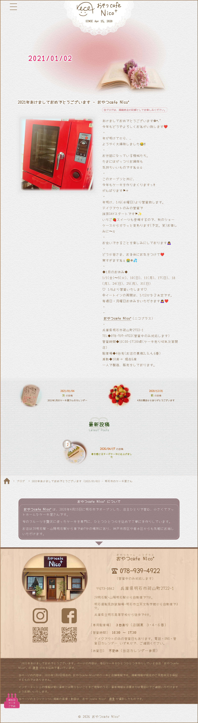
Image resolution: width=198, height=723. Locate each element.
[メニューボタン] (13, 6)
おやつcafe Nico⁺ (117, 318)
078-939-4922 (140, 570)
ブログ (21, 481)
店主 (35, 668)
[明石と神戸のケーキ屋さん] (99, 18)
